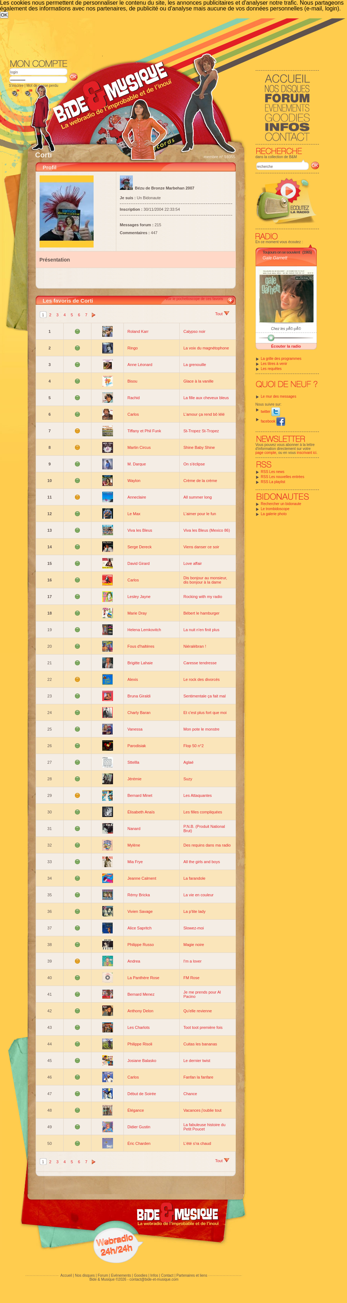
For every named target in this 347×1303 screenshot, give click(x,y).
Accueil (66, 1275)
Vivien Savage (140, 911)
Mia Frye (135, 862)
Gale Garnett (275, 257)
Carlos (133, 414)
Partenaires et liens (191, 1275)
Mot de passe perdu (42, 86)
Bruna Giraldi (138, 696)
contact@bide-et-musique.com (154, 1279)
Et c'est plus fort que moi (204, 712)
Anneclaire (136, 497)
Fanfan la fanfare (198, 1077)
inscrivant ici (306, 453)
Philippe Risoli (139, 1044)
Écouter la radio (286, 346)
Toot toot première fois (202, 1027)
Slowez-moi (193, 928)
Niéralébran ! (194, 646)
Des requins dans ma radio (206, 845)
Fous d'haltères (140, 646)
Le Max (133, 514)
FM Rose (191, 978)
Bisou (132, 381)
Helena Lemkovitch (144, 630)
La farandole (194, 878)
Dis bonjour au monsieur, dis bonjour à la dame (205, 580)
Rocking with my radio (202, 596)
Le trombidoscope (275, 509)
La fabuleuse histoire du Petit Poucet (204, 1127)
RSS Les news (273, 472)
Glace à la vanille (198, 381)
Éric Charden (138, 1143)
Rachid (133, 398)
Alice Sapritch (139, 928)
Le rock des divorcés (201, 679)
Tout (222, 314)
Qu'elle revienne (197, 1011)
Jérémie (134, 779)
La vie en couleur (198, 895)
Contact (167, 1275)
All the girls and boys (201, 862)
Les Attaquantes (197, 795)
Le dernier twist (196, 1060)
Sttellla (133, 762)
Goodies (140, 1275)
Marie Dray (137, 613)
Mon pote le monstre (201, 729)
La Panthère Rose (143, 978)
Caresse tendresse (199, 663)
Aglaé (188, 762)
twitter (270, 412)
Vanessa (135, 729)
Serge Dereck (139, 547)
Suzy (187, 779)
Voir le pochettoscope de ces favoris (194, 299)
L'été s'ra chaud (197, 1143)
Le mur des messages (278, 396)
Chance (190, 1094)
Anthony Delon (140, 1011)
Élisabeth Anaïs (141, 812)
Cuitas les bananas (200, 1044)
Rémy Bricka (138, 895)
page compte (266, 453)
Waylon (133, 480)
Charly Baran (138, 712)
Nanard (133, 828)
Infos (154, 1275)
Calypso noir (194, 331)
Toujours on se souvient (281, 252)
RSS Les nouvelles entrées (283, 477)
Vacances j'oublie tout (202, 1110)
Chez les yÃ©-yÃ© (286, 329)
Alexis (132, 679)
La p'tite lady (194, 911)
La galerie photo (274, 514)
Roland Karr (138, 331)
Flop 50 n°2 (193, 746)
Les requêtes (271, 369)
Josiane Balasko (141, 1060)
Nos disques (85, 1275)
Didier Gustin (138, 1127)
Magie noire (193, 944)
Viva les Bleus (139, 530)
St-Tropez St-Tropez (201, 431)
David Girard (138, 563)
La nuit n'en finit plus (201, 630)
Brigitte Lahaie (140, 663)
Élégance (135, 1110)
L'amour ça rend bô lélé (204, 414)
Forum (103, 1275)
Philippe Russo (140, 944)
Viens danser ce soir (201, 547)
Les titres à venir (274, 364)
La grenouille (194, 364)
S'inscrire (16, 86)
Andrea (133, 961)
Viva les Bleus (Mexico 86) (206, 530)
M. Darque (136, 464)
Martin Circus (139, 447)
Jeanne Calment (141, 878)
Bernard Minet (139, 795)
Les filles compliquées (202, 812)
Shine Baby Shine (199, 447)
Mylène (133, 845)
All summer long (197, 497)
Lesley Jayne (138, 596)
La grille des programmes (281, 359)
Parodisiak (136, 746)
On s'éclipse (194, 464)
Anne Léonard (139, 364)
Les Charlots (138, 1027)
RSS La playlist (273, 482)
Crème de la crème (200, 480)
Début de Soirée (141, 1094)
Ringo (132, 348)
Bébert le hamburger (201, 613)
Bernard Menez (140, 994)
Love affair (192, 563)
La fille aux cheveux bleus (206, 398)
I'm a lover (192, 961)
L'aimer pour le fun (199, 514)
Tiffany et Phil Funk (144, 431)
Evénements (121, 1275)
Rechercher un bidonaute (281, 504)
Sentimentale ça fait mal (204, 696)
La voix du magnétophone (206, 348)
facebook (273, 421)
